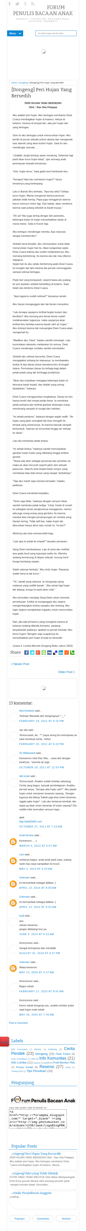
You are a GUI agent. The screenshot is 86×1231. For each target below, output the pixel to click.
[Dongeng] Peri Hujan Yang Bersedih (35, 1153)
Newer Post (21, 664)
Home (14, 83)
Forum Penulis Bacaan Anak (43, 10)
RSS (33, 4)
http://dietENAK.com (30, 821)
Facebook (10, 4)
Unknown (24, 877)
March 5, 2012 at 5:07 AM (38, 845)
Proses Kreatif (24, 1067)
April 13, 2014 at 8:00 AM (37, 887)
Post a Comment (18, 1022)
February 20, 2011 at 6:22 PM (41, 744)
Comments (43, 1218)
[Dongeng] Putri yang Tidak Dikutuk (34, 1173)
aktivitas (38, 1049)
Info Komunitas (53, 1058)
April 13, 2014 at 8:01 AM (37, 907)
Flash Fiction (63, 1054)
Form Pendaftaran (19, 1059)
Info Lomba (18, 1062)
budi (21, 915)
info (33, 1059)
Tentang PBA (17, 1071)
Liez (21, 854)
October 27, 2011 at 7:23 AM (40, 826)
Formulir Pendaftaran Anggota (30, 1193)
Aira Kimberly (26, 710)
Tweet (4, 1042)
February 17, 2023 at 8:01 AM (41, 991)
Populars (20, 1218)
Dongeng (23, 83)
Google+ (25, 4)
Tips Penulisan (36, 1071)
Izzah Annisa (26, 835)
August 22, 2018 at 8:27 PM (39, 953)
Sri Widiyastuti (27, 753)
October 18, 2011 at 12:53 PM (41, 767)
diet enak (24, 776)
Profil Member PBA (64, 1062)
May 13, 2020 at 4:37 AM (36, 972)
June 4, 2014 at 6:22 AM (36, 934)
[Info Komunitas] (19, 1049)
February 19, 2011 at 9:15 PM (41, 721)
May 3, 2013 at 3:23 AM (35, 868)
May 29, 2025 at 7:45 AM (36, 1014)
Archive (66, 1218)
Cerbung (52, 1049)
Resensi (46, 1066)
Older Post (65, 672)
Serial (68, 1067)
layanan (37, 1063)
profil (46, 1062)
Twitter (17, 4)
